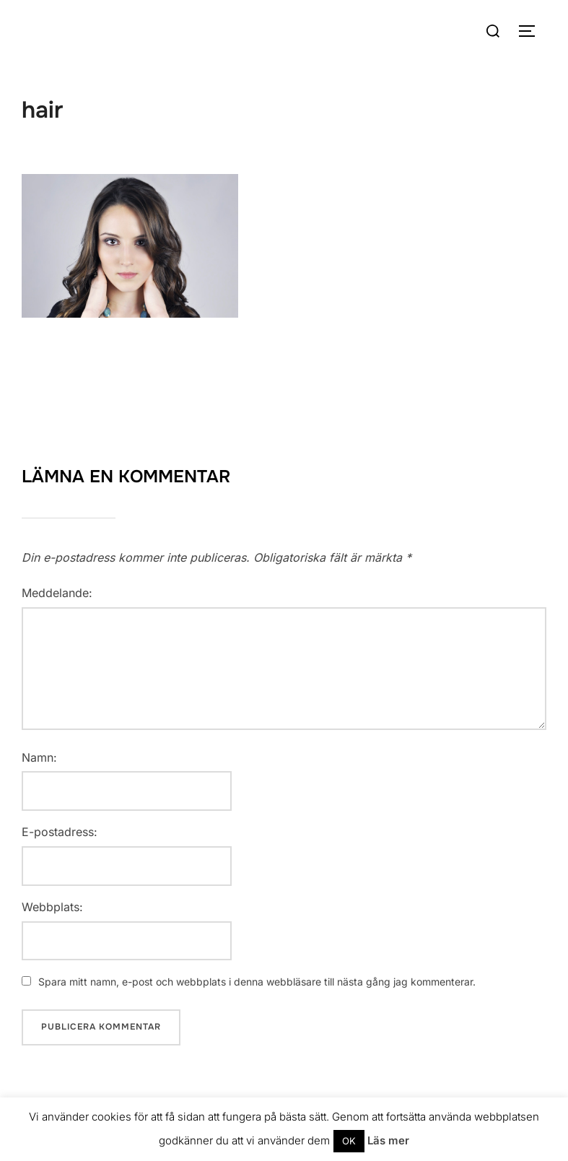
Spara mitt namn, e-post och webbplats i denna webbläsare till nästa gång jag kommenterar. (257, 981)
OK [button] (349, 1141)
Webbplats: (52, 907)
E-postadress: (59, 832)
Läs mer (388, 1140)
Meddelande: (57, 593)
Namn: (39, 757)
